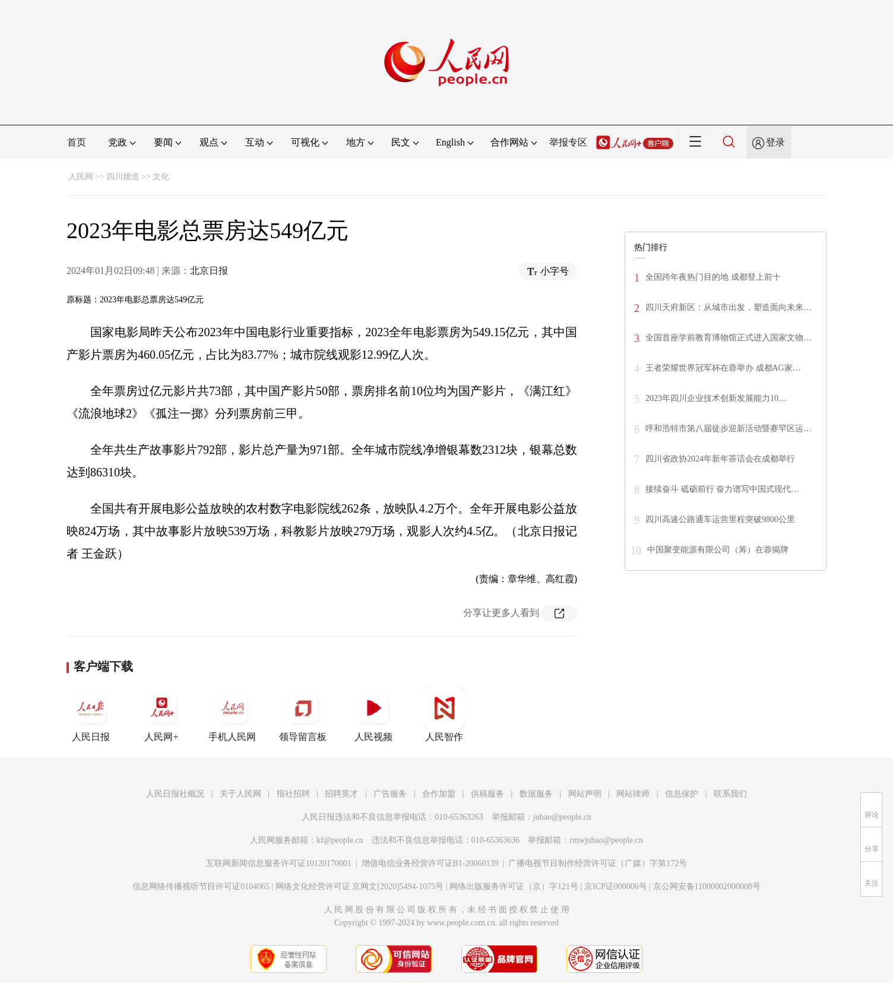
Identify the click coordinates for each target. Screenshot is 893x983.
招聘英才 (341, 793)
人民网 (80, 176)
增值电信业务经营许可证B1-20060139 (430, 863)
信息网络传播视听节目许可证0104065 (201, 886)
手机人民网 (232, 714)
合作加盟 (438, 793)
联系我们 (730, 793)
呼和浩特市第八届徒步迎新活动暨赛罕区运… (728, 428)
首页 (76, 142)
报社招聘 (293, 793)
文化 (161, 176)
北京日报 (209, 270)
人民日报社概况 (175, 793)
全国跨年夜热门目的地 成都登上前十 (713, 277)
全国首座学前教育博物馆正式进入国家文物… (728, 337)
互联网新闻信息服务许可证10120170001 (279, 863)
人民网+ (161, 714)
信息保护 (681, 793)
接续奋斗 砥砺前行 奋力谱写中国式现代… (722, 489)
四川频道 (123, 176)
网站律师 (633, 793)
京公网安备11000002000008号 (707, 886)
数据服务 (536, 793)
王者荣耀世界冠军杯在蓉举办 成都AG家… (723, 368)
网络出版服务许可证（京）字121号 (513, 886)
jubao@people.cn (562, 817)
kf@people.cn (339, 840)
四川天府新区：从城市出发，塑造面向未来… (728, 307)
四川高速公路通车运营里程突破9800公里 (720, 519)
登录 (775, 142)
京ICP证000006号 (615, 886)
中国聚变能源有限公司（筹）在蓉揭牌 (717, 549)
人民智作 (444, 714)
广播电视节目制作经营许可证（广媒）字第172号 (597, 863)
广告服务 (390, 793)
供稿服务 (487, 793)
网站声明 (584, 793)
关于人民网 (240, 793)
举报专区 (568, 142)
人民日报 (91, 714)
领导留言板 (303, 714)
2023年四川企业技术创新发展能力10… (716, 398)
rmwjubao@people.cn (606, 840)
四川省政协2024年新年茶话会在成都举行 (720, 458)
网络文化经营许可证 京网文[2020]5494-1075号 (360, 886)
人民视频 (373, 714)
